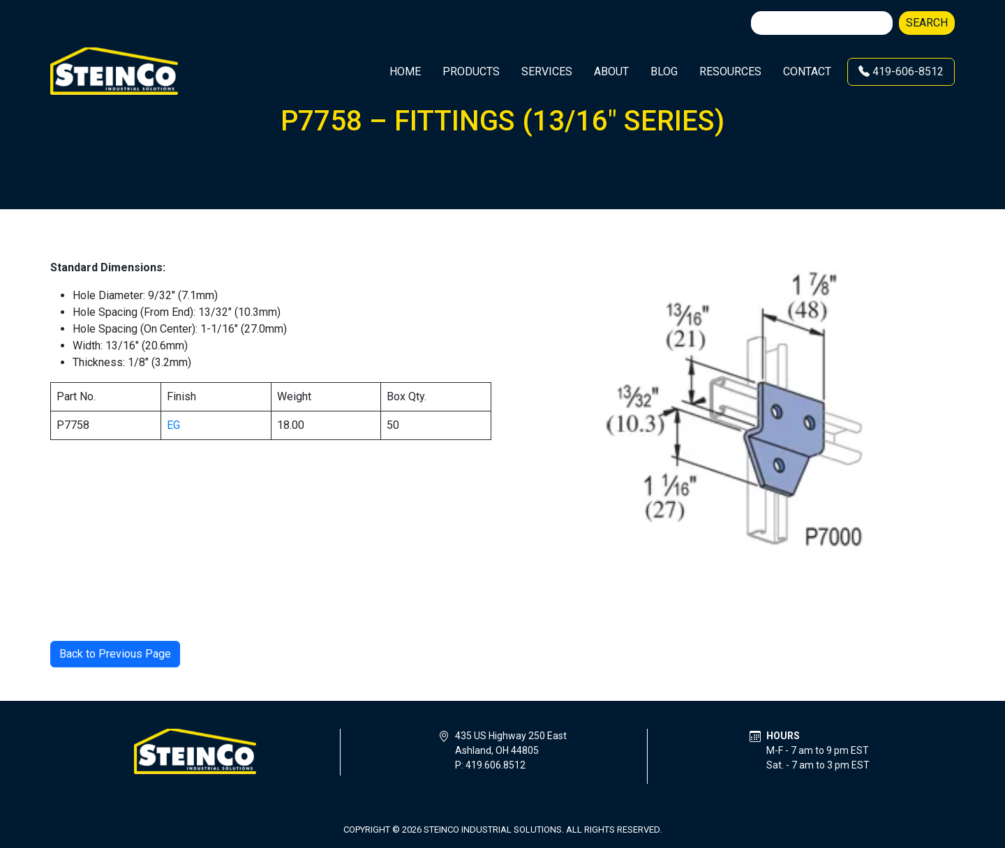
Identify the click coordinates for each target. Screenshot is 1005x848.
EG (173, 425)
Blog (664, 71)
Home (405, 71)
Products (471, 71)
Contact (807, 71)
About (611, 71)
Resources (730, 71)
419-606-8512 (901, 71)
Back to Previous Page (115, 653)
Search (927, 22)
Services (546, 71)
